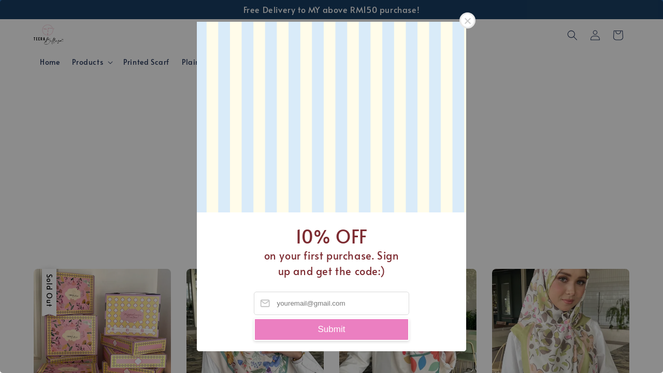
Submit (331, 329)
